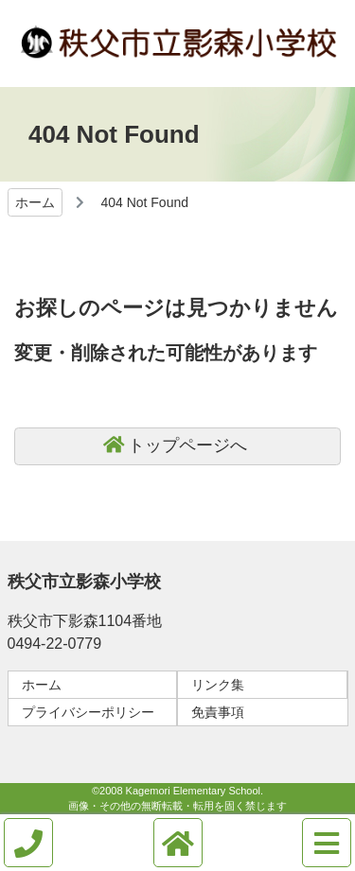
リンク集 (217, 684)
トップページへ (187, 445)
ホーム (35, 202)
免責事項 (217, 712)
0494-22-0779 (55, 644)
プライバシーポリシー (88, 712)
